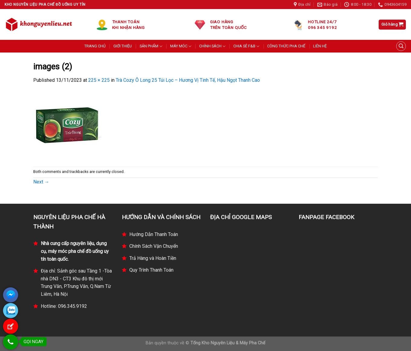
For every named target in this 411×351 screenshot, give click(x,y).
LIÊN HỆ (320, 46)
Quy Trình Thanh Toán (151, 270)
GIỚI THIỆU (122, 46)
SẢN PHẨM (151, 46)
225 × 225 (99, 80)
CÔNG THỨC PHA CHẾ (286, 46)
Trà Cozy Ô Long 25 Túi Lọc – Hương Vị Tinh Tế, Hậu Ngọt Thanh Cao (188, 80)
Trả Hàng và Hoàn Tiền (152, 258)
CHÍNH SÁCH (212, 46)
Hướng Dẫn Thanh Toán (153, 234)
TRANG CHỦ (94, 46)
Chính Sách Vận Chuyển (153, 246)
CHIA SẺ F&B (246, 46)
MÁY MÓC (180, 46)
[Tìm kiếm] (401, 46)
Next (41, 182)
